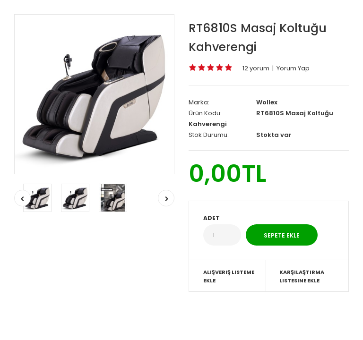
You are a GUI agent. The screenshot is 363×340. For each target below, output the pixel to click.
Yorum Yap (293, 68)
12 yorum (255, 68)
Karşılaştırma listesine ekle (301, 276)
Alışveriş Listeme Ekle (228, 276)
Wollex (266, 102)
